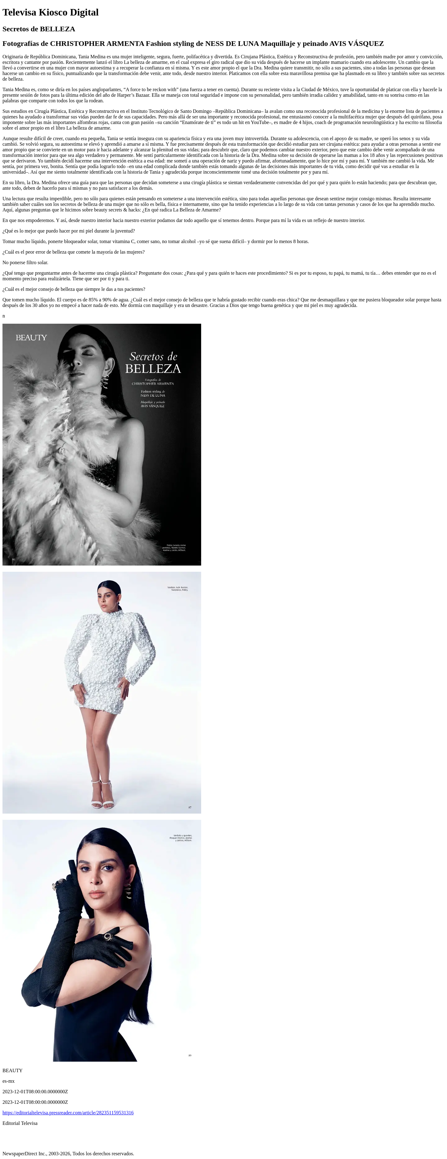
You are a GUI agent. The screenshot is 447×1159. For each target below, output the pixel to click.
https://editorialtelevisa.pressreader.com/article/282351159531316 (67, 1112)
